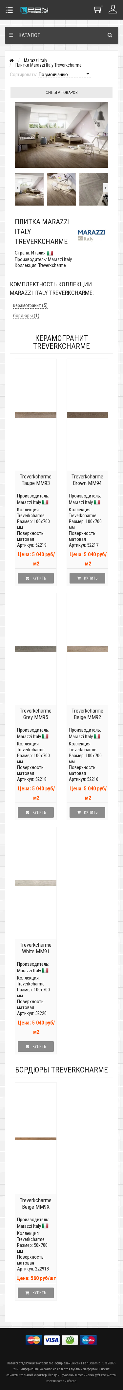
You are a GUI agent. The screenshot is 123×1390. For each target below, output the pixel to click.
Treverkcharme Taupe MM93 (35, 479)
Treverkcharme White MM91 (35, 948)
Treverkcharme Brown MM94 (87, 479)
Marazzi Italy (35, 60)
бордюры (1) (26, 316)
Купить (36, 578)
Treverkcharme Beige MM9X (35, 1203)
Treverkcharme (31, 515)
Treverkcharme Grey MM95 (35, 713)
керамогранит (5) (30, 305)
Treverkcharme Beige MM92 (87, 713)
